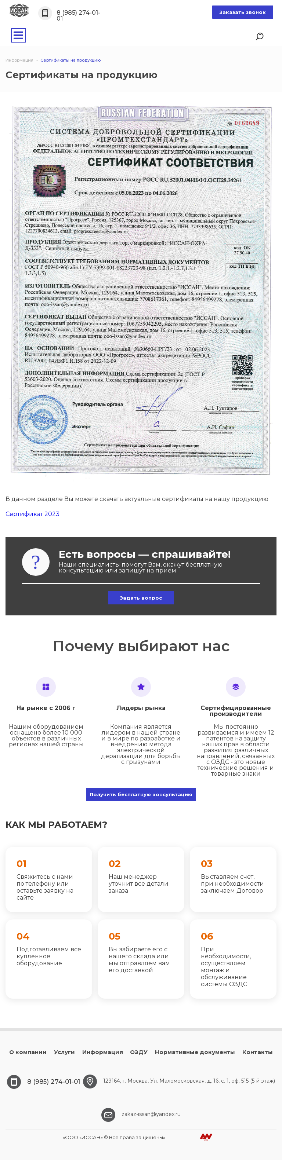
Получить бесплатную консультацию (141, 794)
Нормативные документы (195, 1052)
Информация (102, 1052)
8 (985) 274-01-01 (78, 15)
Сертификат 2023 (32, 514)
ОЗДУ (139, 1052)
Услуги (64, 1052)
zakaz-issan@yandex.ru (151, 1114)
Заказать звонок (243, 12)
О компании (28, 1052)
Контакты (257, 1052)
